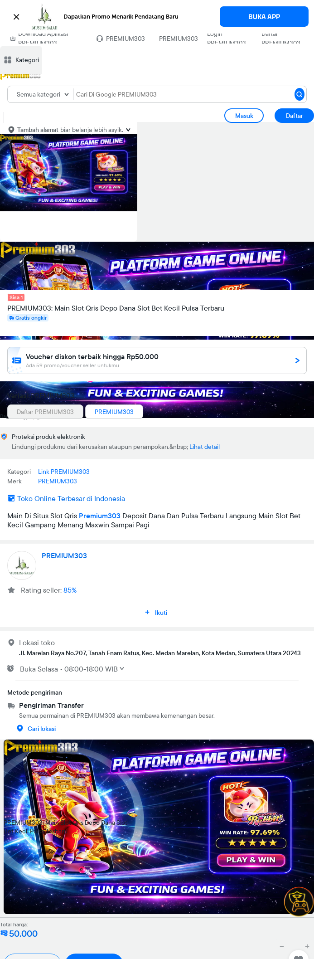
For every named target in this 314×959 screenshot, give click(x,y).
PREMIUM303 (178, 38)
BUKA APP (264, 16)
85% (70, 589)
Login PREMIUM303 (226, 38)
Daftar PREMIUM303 (280, 38)
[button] (157, 17)
